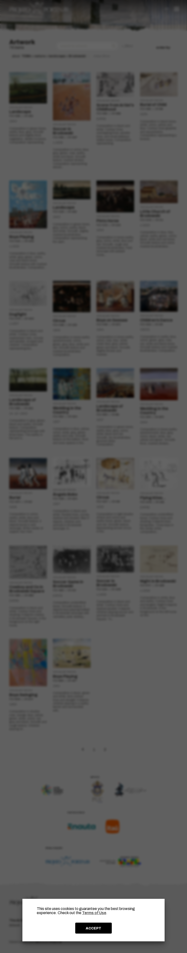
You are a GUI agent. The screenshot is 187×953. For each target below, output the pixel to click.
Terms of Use (94, 913)
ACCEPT (93, 928)
